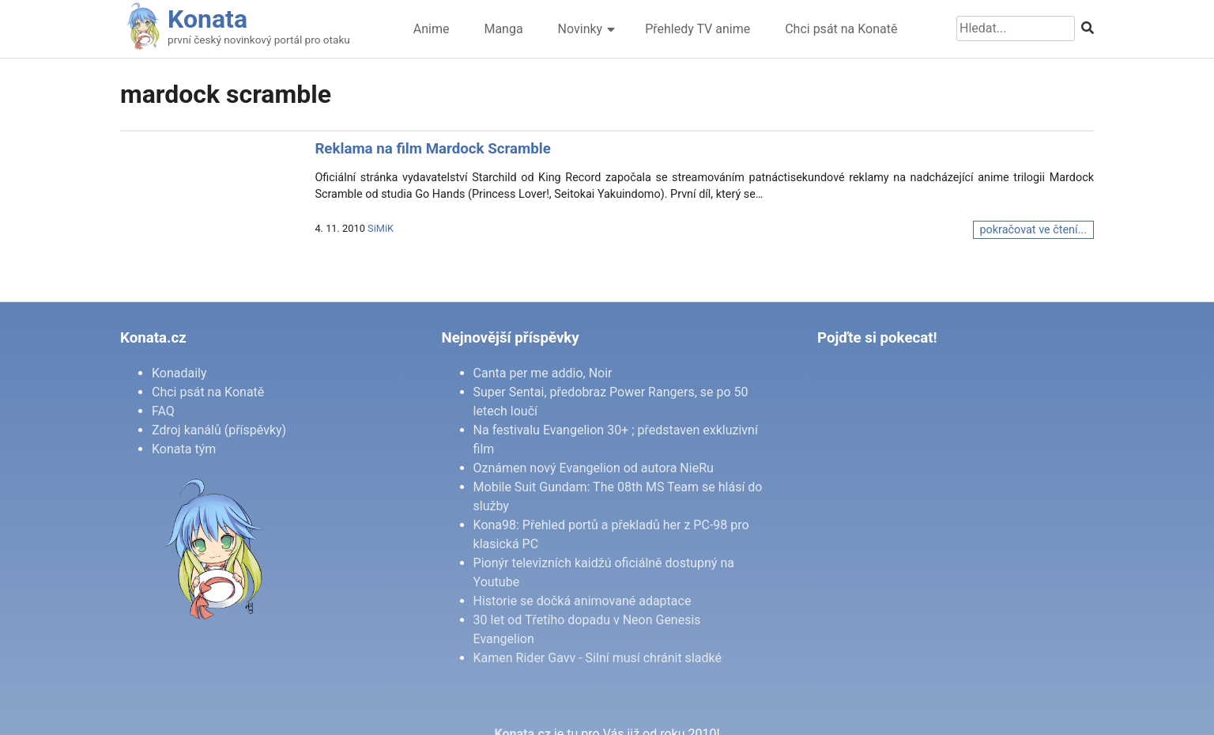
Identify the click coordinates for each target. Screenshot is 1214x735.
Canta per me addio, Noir (543, 373)
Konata (207, 19)
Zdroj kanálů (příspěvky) (219, 430)
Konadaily (179, 373)
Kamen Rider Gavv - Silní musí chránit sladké (597, 657)
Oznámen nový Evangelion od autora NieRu (593, 467)
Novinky (580, 28)
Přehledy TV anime (697, 28)
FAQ (163, 411)
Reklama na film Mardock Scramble (432, 148)
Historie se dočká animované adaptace (582, 600)
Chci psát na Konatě (841, 28)
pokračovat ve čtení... (1033, 230)
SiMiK (381, 228)
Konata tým (184, 449)
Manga (503, 28)
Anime (431, 28)
